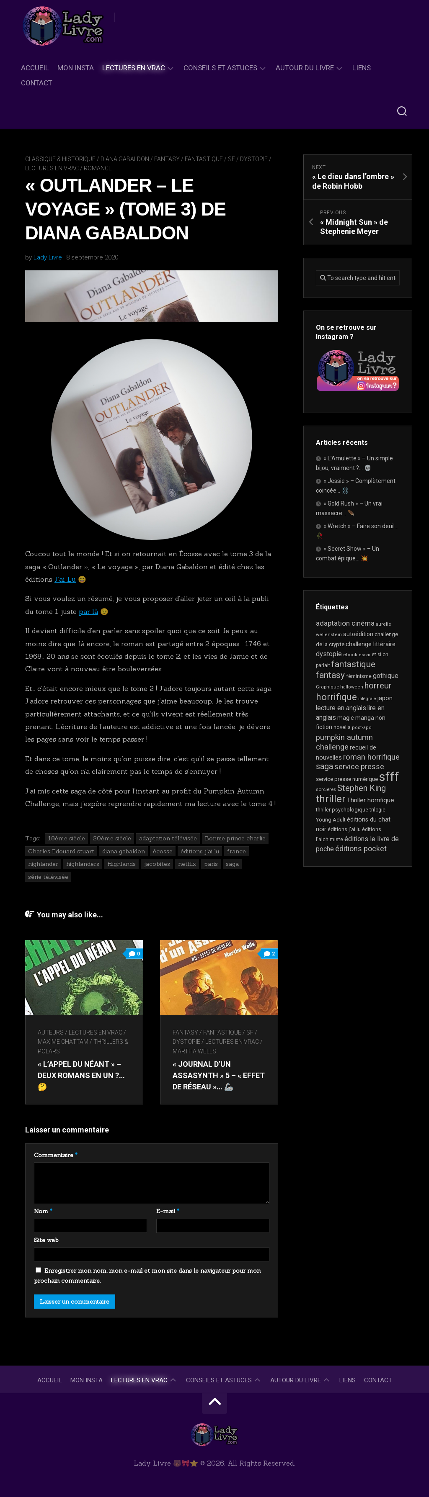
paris (211, 864)
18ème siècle (66, 838)
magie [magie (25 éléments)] (345, 717)
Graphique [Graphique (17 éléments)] (327, 687)
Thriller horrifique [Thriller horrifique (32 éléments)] (370, 800)
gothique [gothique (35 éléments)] (385, 676)
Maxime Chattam (63, 1041)
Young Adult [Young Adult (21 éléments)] (331, 820)
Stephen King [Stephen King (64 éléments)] (361, 788)
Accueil (35, 68)
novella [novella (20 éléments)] (342, 727)
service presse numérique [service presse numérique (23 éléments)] (347, 779)
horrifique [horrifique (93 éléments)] (336, 696)
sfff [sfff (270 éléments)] (389, 777)
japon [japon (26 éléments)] (385, 698)
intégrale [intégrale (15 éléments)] (367, 698)
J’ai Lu (65, 579)
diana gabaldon (123, 851)
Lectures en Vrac (133, 68)
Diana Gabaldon (125, 159)
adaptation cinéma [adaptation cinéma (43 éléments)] (345, 623)
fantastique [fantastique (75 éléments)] (353, 664)
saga (232, 864)
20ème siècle (112, 838)
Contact (36, 83)
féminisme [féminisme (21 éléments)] (359, 676)
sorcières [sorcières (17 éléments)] (326, 789)
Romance (98, 168)
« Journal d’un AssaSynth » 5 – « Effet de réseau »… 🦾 (219, 1075)
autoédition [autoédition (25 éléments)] (358, 634)
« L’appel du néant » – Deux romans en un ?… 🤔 (81, 1075)
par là (88, 611)
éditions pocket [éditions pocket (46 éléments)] (361, 848)
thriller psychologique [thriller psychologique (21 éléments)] (342, 809)
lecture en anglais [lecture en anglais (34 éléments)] (341, 708)
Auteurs (51, 1032)
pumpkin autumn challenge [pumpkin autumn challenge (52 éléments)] (344, 742)
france (236, 851)
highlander (43, 864)
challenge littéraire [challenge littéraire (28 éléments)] (370, 644)
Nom (43, 1211)
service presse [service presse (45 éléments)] (359, 767)
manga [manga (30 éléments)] (364, 718)
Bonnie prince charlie (235, 838)
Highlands (121, 864)
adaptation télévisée (168, 838)
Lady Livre (48, 257)
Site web (46, 1240)
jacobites (157, 864)
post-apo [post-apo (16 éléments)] (362, 727)
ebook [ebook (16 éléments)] (350, 654)
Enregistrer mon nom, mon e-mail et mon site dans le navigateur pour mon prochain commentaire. (147, 1275)
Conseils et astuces (220, 68)
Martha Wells (194, 1051)
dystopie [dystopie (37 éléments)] (329, 654)
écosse (163, 851)
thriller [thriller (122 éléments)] (331, 799)
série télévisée (48, 877)
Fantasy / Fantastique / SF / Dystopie (211, 159)
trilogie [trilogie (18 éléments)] (377, 810)
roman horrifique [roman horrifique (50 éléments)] (371, 756)
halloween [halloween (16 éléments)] (351, 687)
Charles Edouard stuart (61, 851)
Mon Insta (75, 68)
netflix (187, 864)
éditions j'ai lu (200, 851)
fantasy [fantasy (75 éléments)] (330, 675)
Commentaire (56, 1155)
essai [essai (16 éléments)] (364, 654)
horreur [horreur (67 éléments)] (378, 685)
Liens (361, 68)
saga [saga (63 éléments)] (324, 766)
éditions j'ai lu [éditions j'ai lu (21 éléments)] (344, 829)
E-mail (167, 1211)
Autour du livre (305, 68)
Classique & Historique (60, 159)
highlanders (82, 864)
